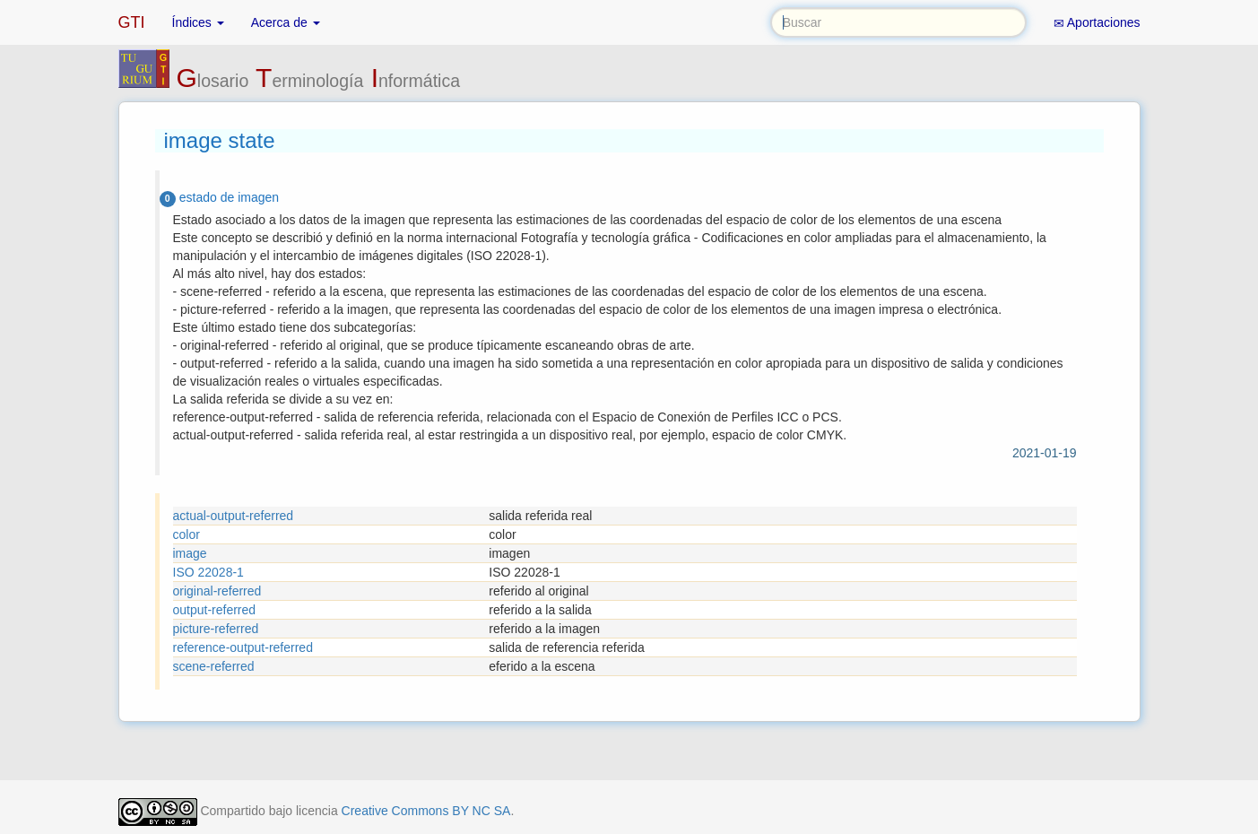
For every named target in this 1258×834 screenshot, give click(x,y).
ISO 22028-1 (208, 572)
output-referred (214, 610)
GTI (131, 22)
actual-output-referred (233, 515)
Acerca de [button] (285, 22)
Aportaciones (1097, 22)
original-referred (217, 591)
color (186, 534)
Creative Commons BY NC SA (426, 811)
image (190, 553)
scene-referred (214, 666)
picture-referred (216, 628)
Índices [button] (198, 22)
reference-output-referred (243, 647)
